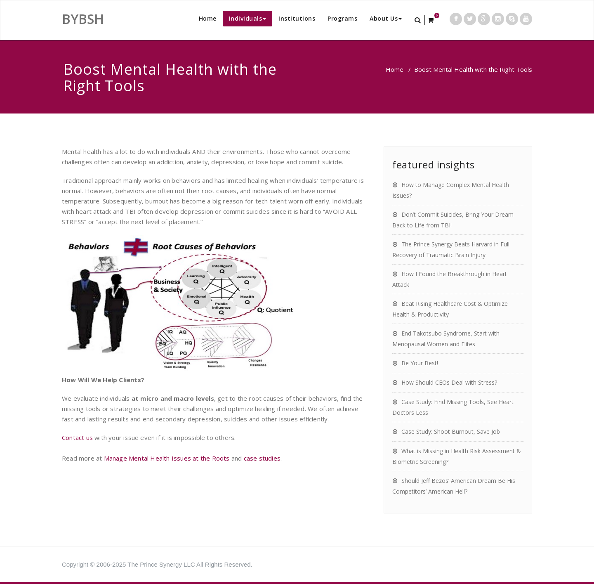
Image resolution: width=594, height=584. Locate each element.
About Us (386, 18)
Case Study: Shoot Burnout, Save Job (450, 431)
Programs (342, 18)
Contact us (78, 437)
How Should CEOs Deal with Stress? (449, 382)
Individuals (247, 18)
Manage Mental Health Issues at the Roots (167, 458)
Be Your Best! (419, 363)
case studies (262, 458)
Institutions (296, 18)
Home (208, 18)
